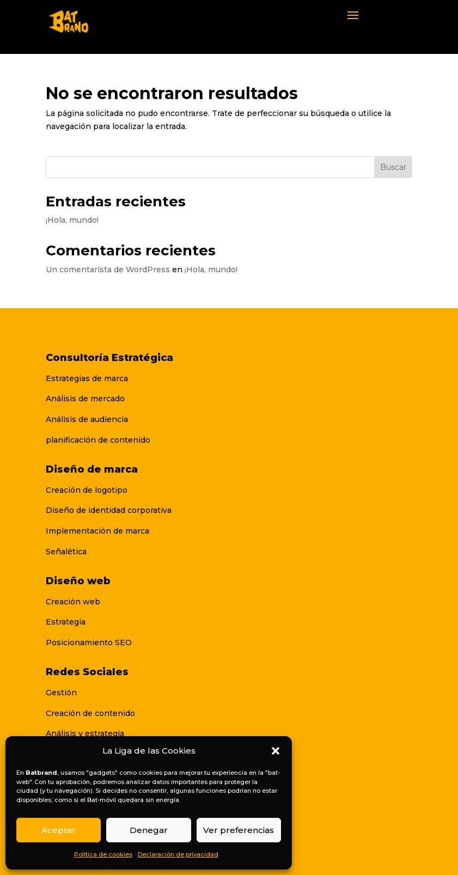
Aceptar (58, 830)
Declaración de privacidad (178, 854)
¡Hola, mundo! (72, 220)
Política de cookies (103, 854)
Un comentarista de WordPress (108, 269)
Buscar (393, 167)
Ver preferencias (238, 830)
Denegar (149, 830)
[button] (275, 750)
